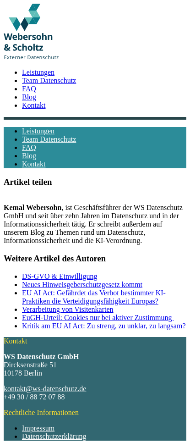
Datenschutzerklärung (54, 436)
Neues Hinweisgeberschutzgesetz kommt (82, 284)
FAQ (29, 89)
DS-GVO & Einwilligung (59, 276)
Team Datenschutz (49, 80)
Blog (29, 97)
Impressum (38, 428)
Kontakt (34, 105)
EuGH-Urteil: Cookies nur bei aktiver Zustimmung (98, 317)
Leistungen (38, 72)
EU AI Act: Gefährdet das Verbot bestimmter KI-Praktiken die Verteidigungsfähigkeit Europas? (94, 297)
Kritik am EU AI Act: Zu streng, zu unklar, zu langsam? (104, 326)
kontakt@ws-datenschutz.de (45, 389)
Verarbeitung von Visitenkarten (68, 309)
